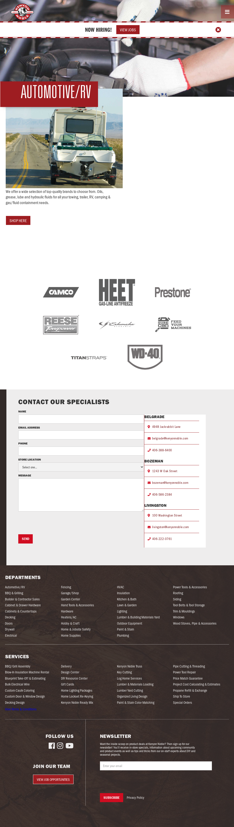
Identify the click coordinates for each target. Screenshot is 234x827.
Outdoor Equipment (129, 623)
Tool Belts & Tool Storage (189, 605)
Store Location (29, 459)
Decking (10, 617)
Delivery (66, 666)
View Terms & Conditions (21, 709)
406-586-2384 (162, 494)
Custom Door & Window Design (25, 696)
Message (24, 475)
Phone (23, 443)
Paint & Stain (125, 629)
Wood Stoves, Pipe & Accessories (194, 623)
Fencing (66, 587)
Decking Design (15, 702)
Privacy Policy (135, 797)
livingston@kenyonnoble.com (170, 527)
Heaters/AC (68, 617)
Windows (178, 617)
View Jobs (128, 29)
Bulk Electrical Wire (17, 684)
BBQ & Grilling (14, 593)
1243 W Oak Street (165, 471)
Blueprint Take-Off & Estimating (25, 678)
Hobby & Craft (70, 623)
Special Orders (182, 702)
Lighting (122, 611)
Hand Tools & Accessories (77, 605)
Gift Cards (67, 684)
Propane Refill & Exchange (190, 690)
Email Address (29, 427)
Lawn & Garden (127, 605)
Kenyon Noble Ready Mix (77, 702)
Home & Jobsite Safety (76, 629)
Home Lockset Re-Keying (77, 696)
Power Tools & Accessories (190, 587)
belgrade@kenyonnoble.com (170, 438)
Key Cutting (124, 672)
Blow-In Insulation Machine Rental (27, 672)
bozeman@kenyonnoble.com (170, 482)
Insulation (123, 593)
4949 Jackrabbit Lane (166, 426)
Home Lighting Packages (76, 690)
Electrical (11, 635)
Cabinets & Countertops (21, 611)
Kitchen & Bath (126, 599)
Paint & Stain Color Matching (135, 702)
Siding (177, 599)
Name (22, 411)
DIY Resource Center (74, 678)
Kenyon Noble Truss (129, 666)
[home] (21, 12)
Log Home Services (129, 678)
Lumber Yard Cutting (130, 690)
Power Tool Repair (184, 672)
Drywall (9, 629)
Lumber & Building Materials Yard (138, 617)
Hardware (67, 611)
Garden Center (70, 599)
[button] (227, 11)
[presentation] (54, 523)
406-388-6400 (162, 450)
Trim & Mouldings (184, 611)
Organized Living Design (132, 696)
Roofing (178, 593)
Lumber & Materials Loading (135, 684)
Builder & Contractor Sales (22, 599)
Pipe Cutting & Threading (189, 666)
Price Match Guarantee (188, 678)
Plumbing (123, 635)
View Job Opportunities (53, 779)
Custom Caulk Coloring (19, 690)
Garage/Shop (70, 593)
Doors (9, 623)
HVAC (120, 587)
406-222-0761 (162, 538)
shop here (18, 220)
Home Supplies (71, 635)
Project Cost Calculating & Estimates (196, 684)
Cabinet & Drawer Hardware (23, 605)
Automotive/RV (15, 587)
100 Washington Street (167, 515)
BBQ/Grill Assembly (17, 666)
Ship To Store (181, 696)
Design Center (70, 672)
